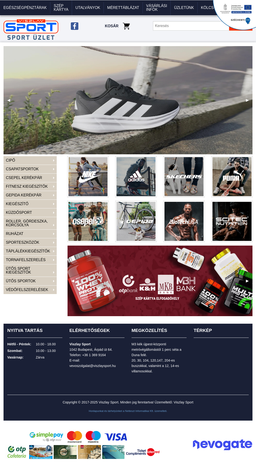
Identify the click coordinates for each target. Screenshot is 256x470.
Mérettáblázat (123, 8)
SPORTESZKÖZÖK (22, 242)
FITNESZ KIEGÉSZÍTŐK (27, 186)
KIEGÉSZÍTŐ (17, 204)
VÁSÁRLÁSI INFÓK (156, 8)
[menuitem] (25, 7)
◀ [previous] (10, 102)
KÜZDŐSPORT (19, 213)
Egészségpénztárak (25, 8)
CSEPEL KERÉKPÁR (24, 178)
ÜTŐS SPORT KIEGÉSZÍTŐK (18, 270)
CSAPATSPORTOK (22, 169)
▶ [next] (249, 102)
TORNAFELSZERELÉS (26, 260)
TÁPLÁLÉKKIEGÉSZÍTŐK (28, 251)
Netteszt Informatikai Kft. (139, 411)
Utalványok (88, 8)
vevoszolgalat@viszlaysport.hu (92, 366)
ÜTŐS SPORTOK (21, 281)
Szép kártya (61, 8)
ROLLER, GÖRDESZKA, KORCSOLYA (27, 223)
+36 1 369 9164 (94, 355)
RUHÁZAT (14, 234)
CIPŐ (10, 160)
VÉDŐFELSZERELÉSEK (27, 290)
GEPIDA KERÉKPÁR (23, 195)
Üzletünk (184, 8)
